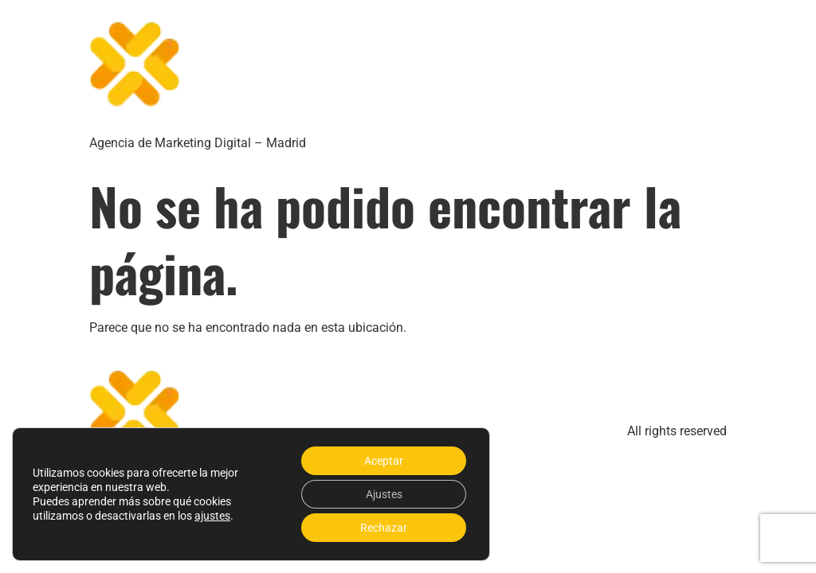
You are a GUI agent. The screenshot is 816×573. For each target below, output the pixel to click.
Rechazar (383, 527)
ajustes (212, 515)
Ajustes (384, 494)
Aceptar (383, 460)
